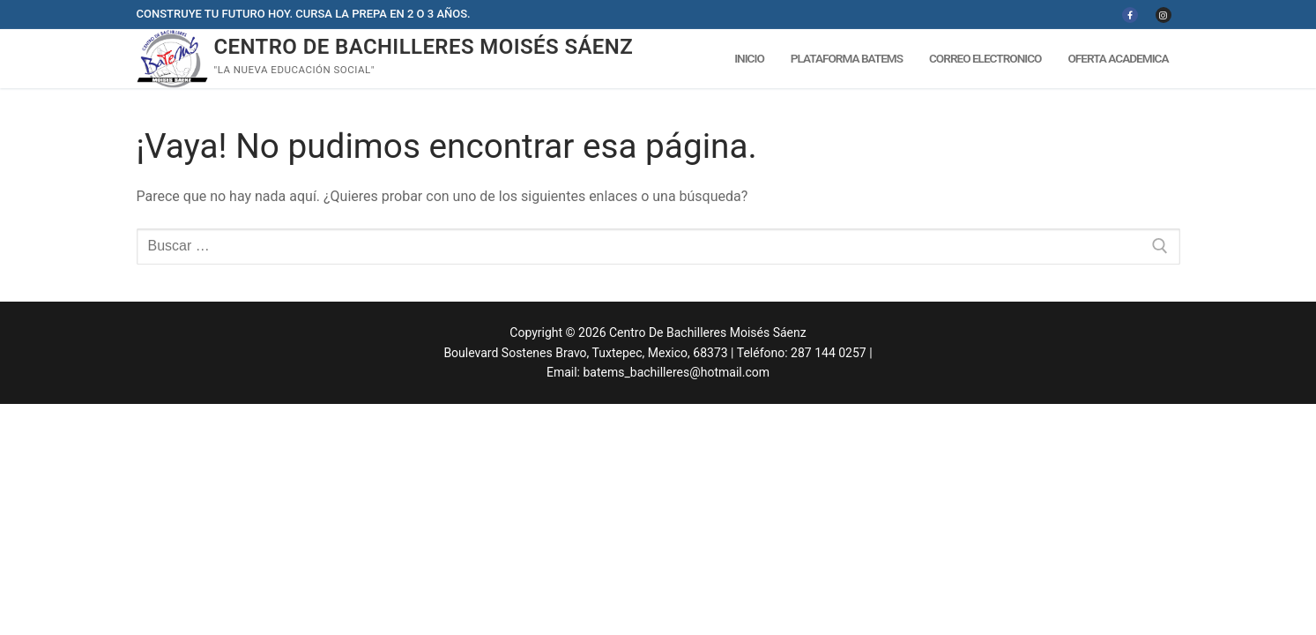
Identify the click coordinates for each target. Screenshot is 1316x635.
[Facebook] (1130, 15)
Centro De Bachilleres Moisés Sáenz (424, 46)
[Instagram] (1163, 15)
